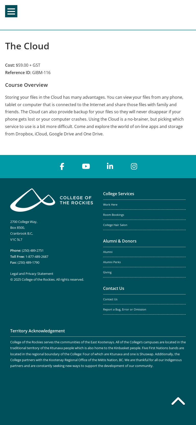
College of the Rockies (96, 15)
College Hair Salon (115, 225)
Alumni (108, 252)
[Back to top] (178, 402)
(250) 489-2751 (33, 250)
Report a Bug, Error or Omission (124, 309)
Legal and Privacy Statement (31, 273)
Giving (107, 272)
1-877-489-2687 (37, 256)
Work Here (110, 204)
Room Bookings (113, 215)
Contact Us (113, 288)
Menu (11, 11)
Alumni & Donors (120, 241)
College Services (118, 193)
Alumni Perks (112, 262)
